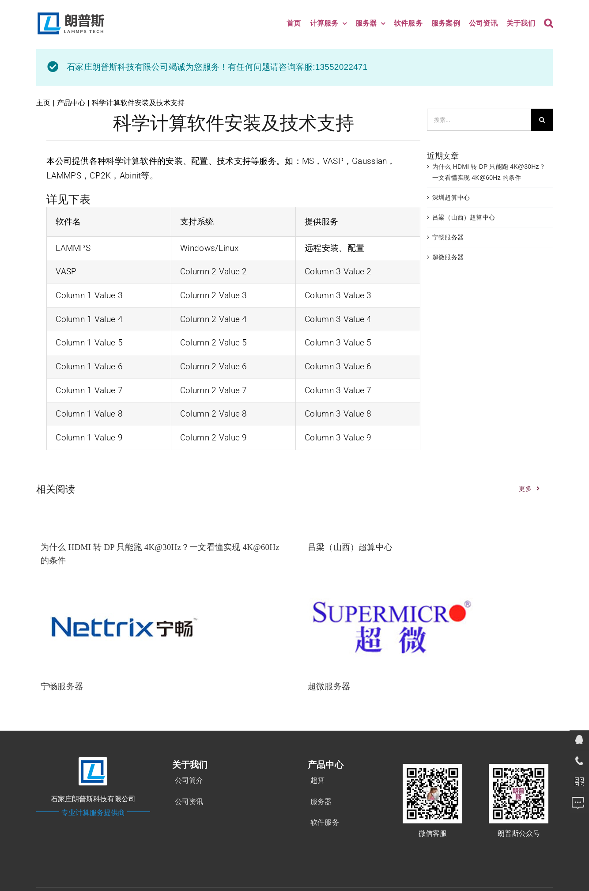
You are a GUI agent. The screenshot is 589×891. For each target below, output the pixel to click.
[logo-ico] (93, 760)
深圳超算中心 (451, 197)
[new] (72, 13)
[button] (548, 23)
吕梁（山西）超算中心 (463, 217)
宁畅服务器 (448, 237)
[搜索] (542, 120)
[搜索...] (479, 120)
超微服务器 (448, 257)
